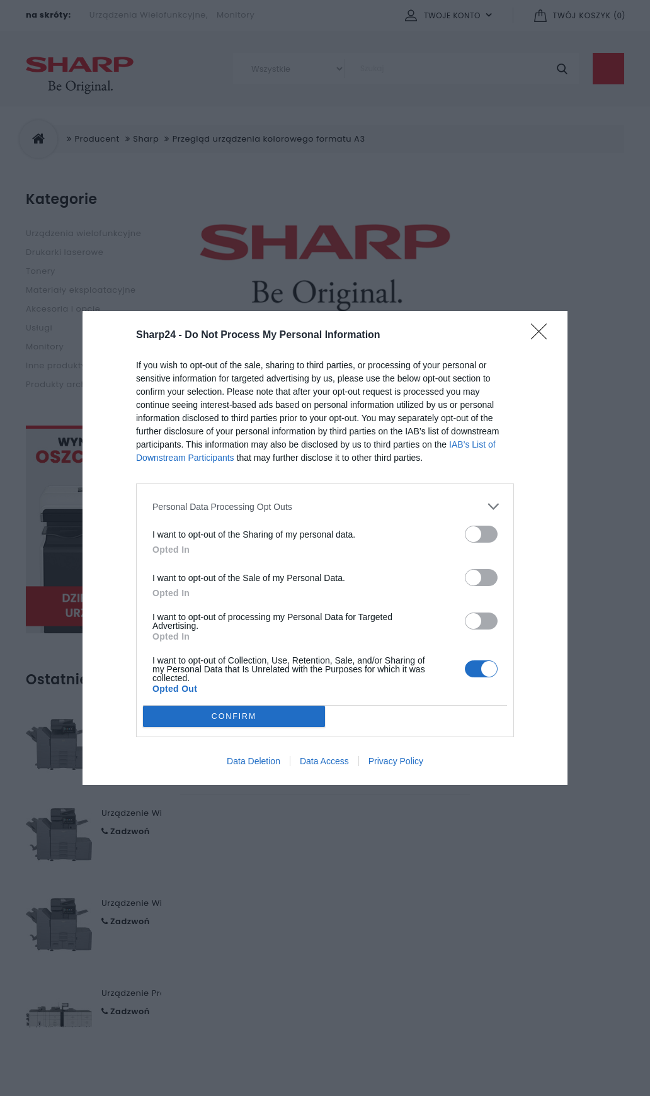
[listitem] (325, 506)
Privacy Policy (395, 761)
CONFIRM (234, 716)
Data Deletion (253, 761)
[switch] (481, 534)
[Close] (543, 335)
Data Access (324, 761)
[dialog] (325, 548)
